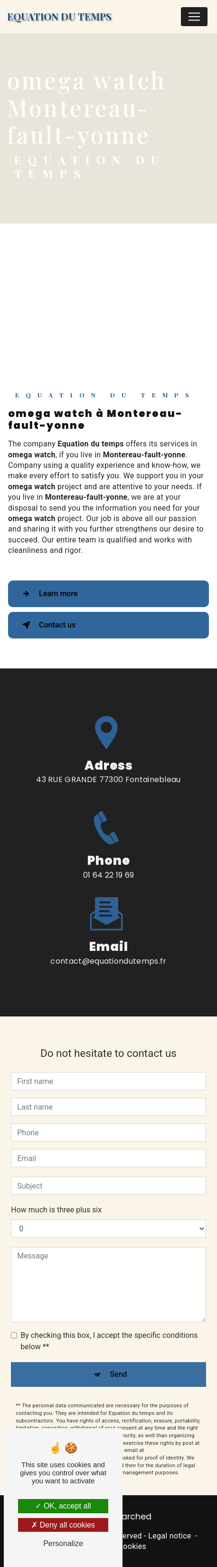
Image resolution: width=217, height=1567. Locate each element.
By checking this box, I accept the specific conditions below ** (109, 1331)
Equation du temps (59, 16)
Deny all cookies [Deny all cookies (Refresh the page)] (63, 1525)
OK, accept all (63, 1506)
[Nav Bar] (194, 16)
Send (118, 1364)
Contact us (46, 625)
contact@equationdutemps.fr (108, 951)
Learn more (47, 594)
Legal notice (169, 1535)
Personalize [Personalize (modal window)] (63, 1543)
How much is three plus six (56, 1199)
